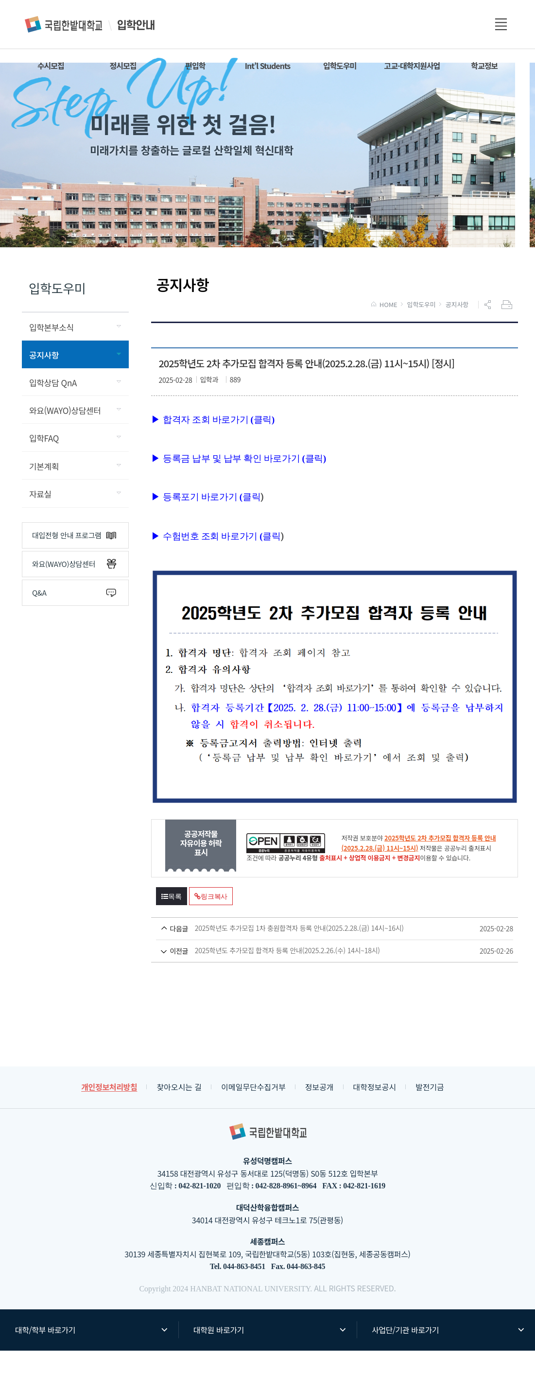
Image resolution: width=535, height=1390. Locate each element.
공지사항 (457, 344)
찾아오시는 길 (179, 1126)
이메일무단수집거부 (253, 1126)
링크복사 (210, 936)
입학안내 (90, 24)
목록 (171, 936)
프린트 (508, 344)
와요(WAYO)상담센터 (74, 603)
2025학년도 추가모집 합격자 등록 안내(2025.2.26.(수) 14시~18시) (316, 990)
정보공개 (319, 1126)
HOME (384, 344)
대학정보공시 (374, 1126)
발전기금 (429, 1126)
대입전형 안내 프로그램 (74, 574)
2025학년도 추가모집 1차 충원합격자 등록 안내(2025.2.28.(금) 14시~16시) (316, 968)
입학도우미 (421, 344)
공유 (488, 344)
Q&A (74, 632)
